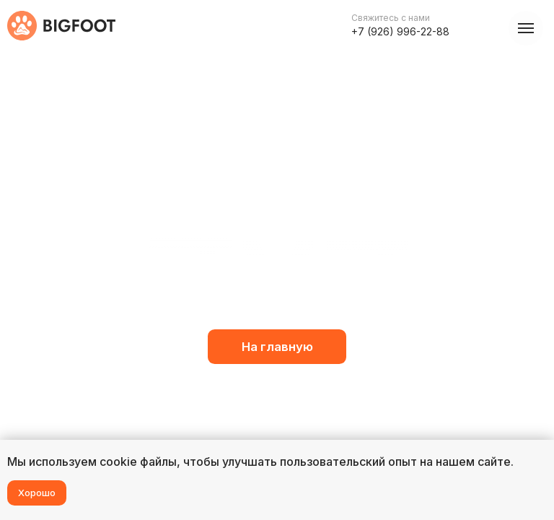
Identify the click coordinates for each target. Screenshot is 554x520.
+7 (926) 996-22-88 (400, 31)
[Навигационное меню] (526, 28)
